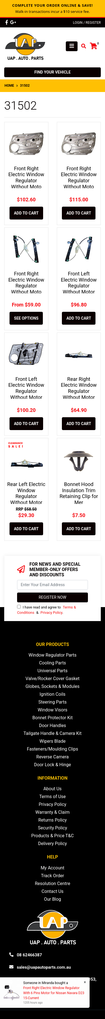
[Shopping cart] (93, 46)
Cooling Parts (52, 663)
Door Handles (52, 725)
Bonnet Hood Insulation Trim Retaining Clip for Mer (79, 493)
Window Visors (52, 710)
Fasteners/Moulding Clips (52, 749)
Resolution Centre (52, 883)
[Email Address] (52, 585)
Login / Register (87, 23)
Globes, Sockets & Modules (52, 686)
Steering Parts (52, 702)
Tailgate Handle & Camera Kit (52, 733)
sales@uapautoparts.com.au (44, 967)
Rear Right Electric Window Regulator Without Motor (79, 388)
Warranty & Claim (52, 812)
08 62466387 (29, 954)
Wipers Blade (52, 741)
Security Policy (52, 828)
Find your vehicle (52, 72)
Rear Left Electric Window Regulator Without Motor (26, 493)
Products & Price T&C (52, 835)
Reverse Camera (52, 756)
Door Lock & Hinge (52, 764)
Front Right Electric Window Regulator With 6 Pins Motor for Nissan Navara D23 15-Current (53, 993)
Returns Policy (52, 820)
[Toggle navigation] (72, 46)
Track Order (52, 875)
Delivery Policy (52, 843)
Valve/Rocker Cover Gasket (52, 678)
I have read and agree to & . (46, 610)
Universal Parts (53, 670)
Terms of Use (52, 796)
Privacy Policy (51, 612)
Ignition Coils (52, 694)
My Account (52, 868)
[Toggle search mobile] (82, 46)
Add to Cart (26, 213)
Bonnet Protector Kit (52, 717)
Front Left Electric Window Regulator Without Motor (79, 283)
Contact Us (52, 891)
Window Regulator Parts (52, 655)
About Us (52, 788)
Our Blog (52, 899)
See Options (26, 318)
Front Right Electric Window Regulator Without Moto (26, 178)
